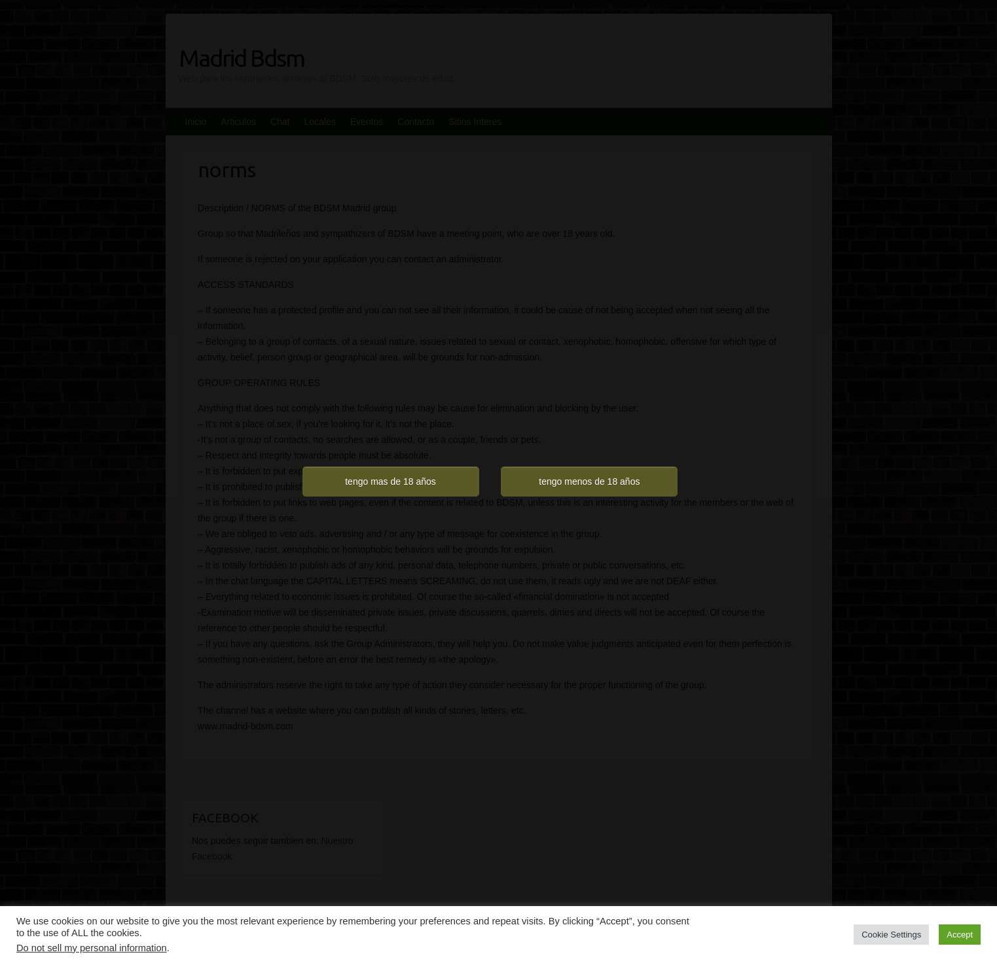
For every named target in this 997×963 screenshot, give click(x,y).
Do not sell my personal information (91, 948)
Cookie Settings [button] (891, 934)
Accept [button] (960, 934)
